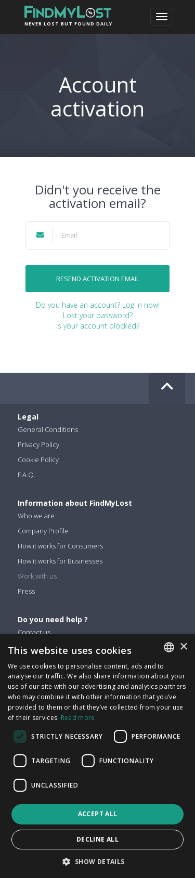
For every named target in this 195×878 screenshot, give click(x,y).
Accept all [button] (98, 813)
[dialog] (97, 756)
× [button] (183, 647)
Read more (78, 717)
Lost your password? (98, 315)
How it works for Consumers (60, 546)
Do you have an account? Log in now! (98, 305)
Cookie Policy (38, 459)
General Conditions (48, 429)
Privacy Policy (38, 444)
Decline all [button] (97, 839)
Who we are (36, 515)
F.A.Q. (26, 474)
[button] (97, 861)
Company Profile (43, 530)
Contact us (34, 632)
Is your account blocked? (97, 326)
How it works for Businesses (60, 561)
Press (26, 591)
